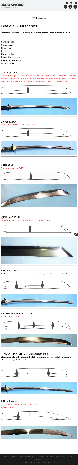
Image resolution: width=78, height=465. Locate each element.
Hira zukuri (6, 48)
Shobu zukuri (7, 45)
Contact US (69, 456)
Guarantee (39, 459)
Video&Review (39, 456)
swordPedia (50, 456)
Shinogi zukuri (7, 42)
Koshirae (15, 456)
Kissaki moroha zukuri (11, 60)
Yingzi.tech (51, 462)
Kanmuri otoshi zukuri (10, 57)
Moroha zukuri (7, 63)
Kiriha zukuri (6, 51)
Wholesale (59, 456)
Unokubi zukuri (7, 54)
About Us (7, 456)
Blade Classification (26, 456)
